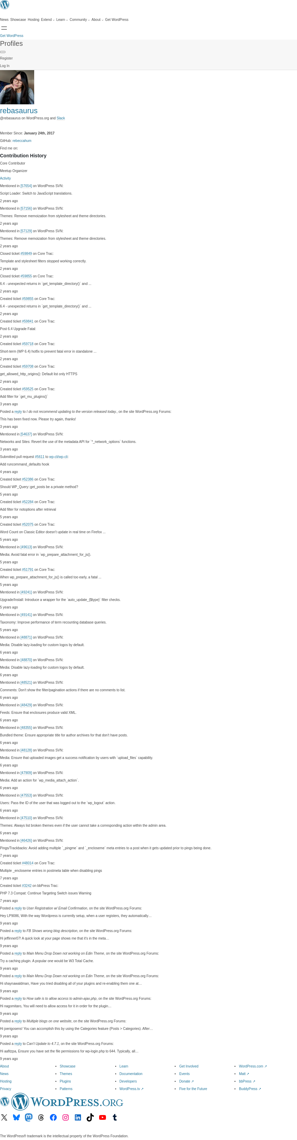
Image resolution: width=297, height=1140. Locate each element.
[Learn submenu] (62, 20)
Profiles (11, 43)
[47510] (26, 818)
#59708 (27, 366)
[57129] (26, 231)
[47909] (26, 773)
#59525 (27, 389)
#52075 (27, 524)
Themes (66, 1074)
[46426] (26, 840)
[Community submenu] (80, 20)
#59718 (27, 344)
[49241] (26, 592)
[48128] (26, 750)
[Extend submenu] (48, 20)
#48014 (27, 863)
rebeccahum (22, 141)
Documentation (131, 1074)
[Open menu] (4, 28)
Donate (186, 1081)
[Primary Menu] (2, 52)
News (4, 1074)
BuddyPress (250, 1089)
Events (184, 1074)
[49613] (26, 547)
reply (18, 412)
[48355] (26, 728)
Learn (124, 1066)
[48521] (26, 682)
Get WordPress (11, 36)
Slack (61, 118)
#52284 (27, 502)
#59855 (26, 276)
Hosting (6, 1081)
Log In (5, 66)
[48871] (26, 637)
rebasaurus (19, 110)
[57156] (26, 208)
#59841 (27, 321)
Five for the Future (193, 1089)
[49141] (26, 615)
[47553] (26, 795)
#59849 (26, 253)
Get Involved (188, 1066)
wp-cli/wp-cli (58, 457)
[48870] (26, 660)
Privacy (5, 1089)
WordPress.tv (132, 1089)
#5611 (39, 457)
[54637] (26, 434)
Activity (5, 178)
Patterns (66, 1089)
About (4, 1066)
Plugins (65, 1081)
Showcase (68, 1066)
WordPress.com (253, 1066)
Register (6, 58)
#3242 (26, 886)
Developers (128, 1081)
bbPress (247, 1081)
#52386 (27, 479)
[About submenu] (98, 20)
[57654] (26, 186)
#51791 (27, 570)
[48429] (26, 705)
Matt (244, 1074)
